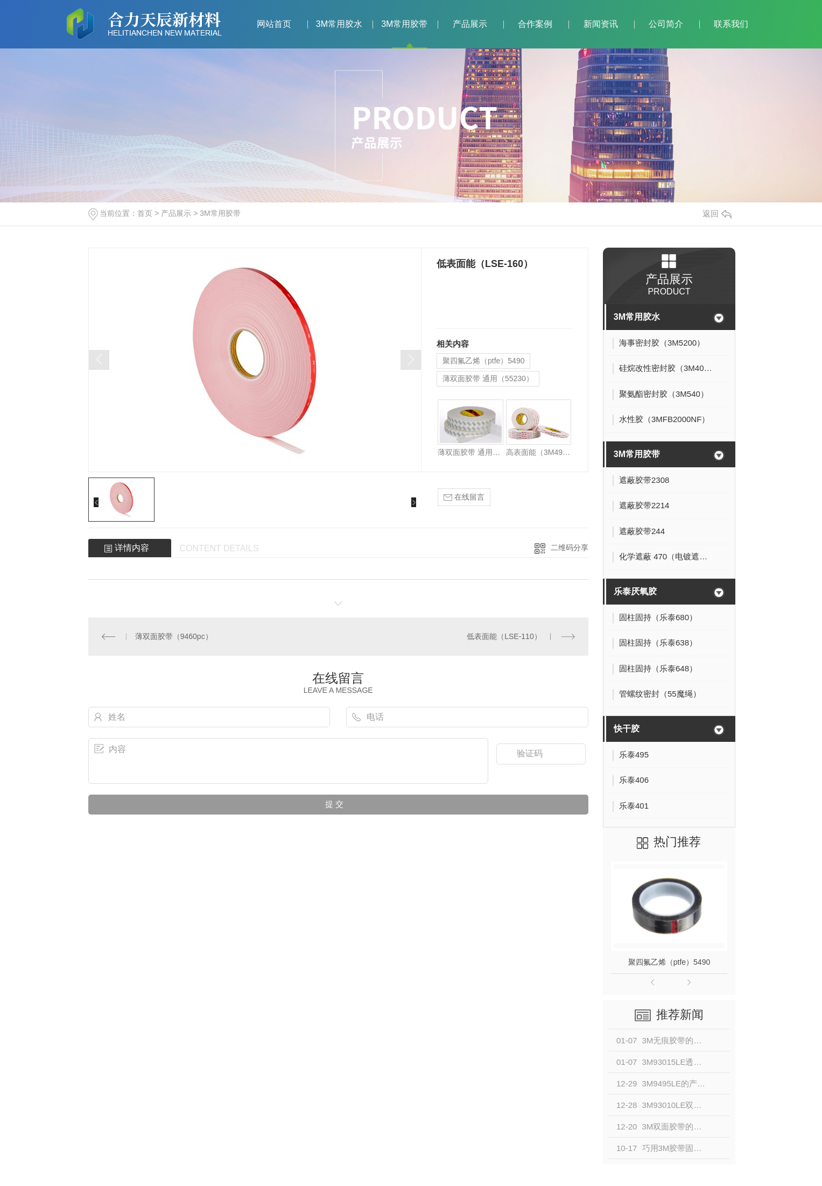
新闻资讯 (601, 24)
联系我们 (731, 24)
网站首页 (274, 24)
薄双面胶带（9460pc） (174, 636)
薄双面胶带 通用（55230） (487, 378)
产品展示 (470, 24)
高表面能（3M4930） (538, 452)
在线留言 (464, 497)
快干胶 (627, 728)
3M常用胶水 (339, 24)
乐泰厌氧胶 (635, 591)
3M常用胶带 (404, 24)
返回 (717, 213)
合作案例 (535, 24)
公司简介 (666, 24)
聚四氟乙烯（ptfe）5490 (483, 360)
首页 (144, 213)
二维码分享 (569, 547)
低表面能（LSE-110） (504, 636)
